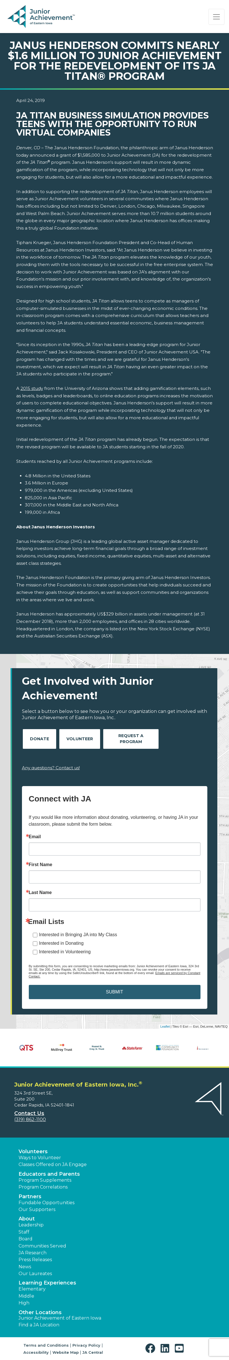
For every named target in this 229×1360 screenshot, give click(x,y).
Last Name (40, 892)
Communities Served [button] (42, 1246)
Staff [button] (24, 1232)
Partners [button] (30, 1196)
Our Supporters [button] (37, 1209)
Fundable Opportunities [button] (46, 1202)
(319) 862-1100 (30, 1119)
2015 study (32, 388)
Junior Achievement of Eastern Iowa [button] (60, 1318)
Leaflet (165, 1026)
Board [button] (26, 1239)
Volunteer (79, 738)
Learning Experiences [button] (47, 1282)
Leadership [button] (31, 1225)
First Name (40, 864)
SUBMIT (114, 991)
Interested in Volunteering (65, 951)
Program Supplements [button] (45, 1180)
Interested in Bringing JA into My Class (78, 934)
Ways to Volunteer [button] (40, 1157)
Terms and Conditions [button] (46, 1345)
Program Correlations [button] (43, 1187)
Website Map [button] (65, 1352)
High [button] (24, 1303)
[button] (151, 1348)
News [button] (25, 1266)
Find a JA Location (39, 1325)
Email (35, 837)
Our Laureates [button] (35, 1273)
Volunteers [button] (33, 1151)
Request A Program (130, 738)
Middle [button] (26, 1296)
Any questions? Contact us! (51, 767)
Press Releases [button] (35, 1259)
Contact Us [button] (29, 1113)
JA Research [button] (32, 1252)
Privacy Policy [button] (86, 1345)
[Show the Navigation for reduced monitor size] (216, 17)
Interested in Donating (61, 943)
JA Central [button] (92, 1352)
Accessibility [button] (36, 1352)
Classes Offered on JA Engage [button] (53, 1164)
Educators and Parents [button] (49, 1174)
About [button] (27, 1218)
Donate (39, 738)
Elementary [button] (32, 1289)
